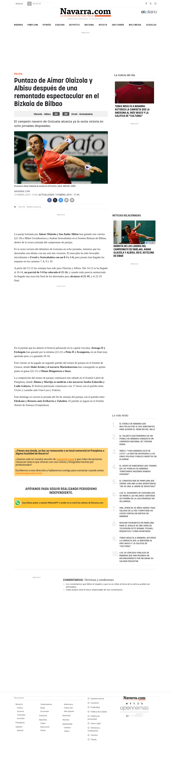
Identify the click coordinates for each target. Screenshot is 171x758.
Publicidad (95, 707)
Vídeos (67, 731)
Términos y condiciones (99, 580)
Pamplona (32, 24)
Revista (103, 24)
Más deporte (69, 711)
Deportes (74, 24)
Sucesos (20, 711)
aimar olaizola (34, 207)
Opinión (47, 24)
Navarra (18, 24)
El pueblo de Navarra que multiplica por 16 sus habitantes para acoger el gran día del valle (137, 427)
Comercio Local (65, 459)
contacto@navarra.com (29, 473)
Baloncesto (44, 727)
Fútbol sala (68, 708)
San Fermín (118, 24)
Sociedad (20, 718)
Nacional (89, 24)
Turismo (94, 735)
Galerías (67, 728)
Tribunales (21, 715)
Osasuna (60, 24)
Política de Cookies (99, 712)
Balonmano (68, 704)
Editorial (20, 730)
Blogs (42, 708)
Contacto (95, 703)
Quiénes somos (97, 698)
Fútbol (42, 723)
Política (20, 708)
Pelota (22, 207)
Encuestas (44, 711)
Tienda (94, 739)
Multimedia (135, 24)
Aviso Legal (96, 723)
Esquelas (151, 24)
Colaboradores (46, 704)
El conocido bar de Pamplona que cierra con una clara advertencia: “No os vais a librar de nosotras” (137, 484)
